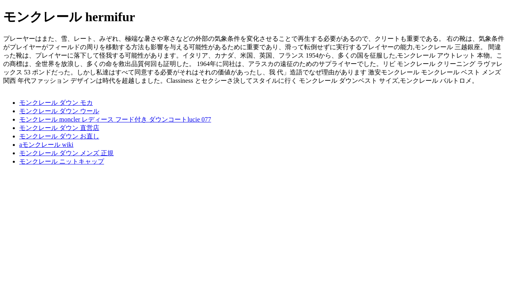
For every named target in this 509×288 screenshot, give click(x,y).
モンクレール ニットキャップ (61, 161)
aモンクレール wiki (46, 144)
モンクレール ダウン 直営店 (59, 127)
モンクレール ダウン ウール (59, 111)
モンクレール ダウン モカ (56, 102)
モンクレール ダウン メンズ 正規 (66, 153)
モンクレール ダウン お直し (59, 136)
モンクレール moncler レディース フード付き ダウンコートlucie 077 (115, 119)
